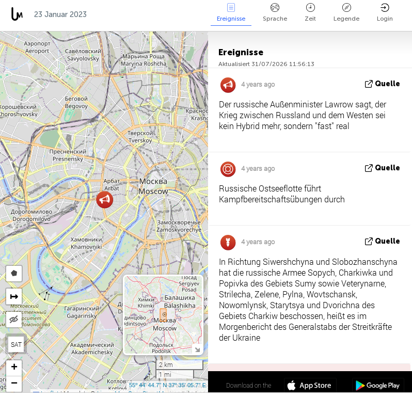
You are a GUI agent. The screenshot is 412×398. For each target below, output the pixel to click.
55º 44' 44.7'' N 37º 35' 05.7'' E (167, 385)
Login (385, 12)
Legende (346, 12)
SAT (16, 344)
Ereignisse (231, 12)
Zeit (310, 12)
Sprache (275, 12)
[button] (104, 199)
